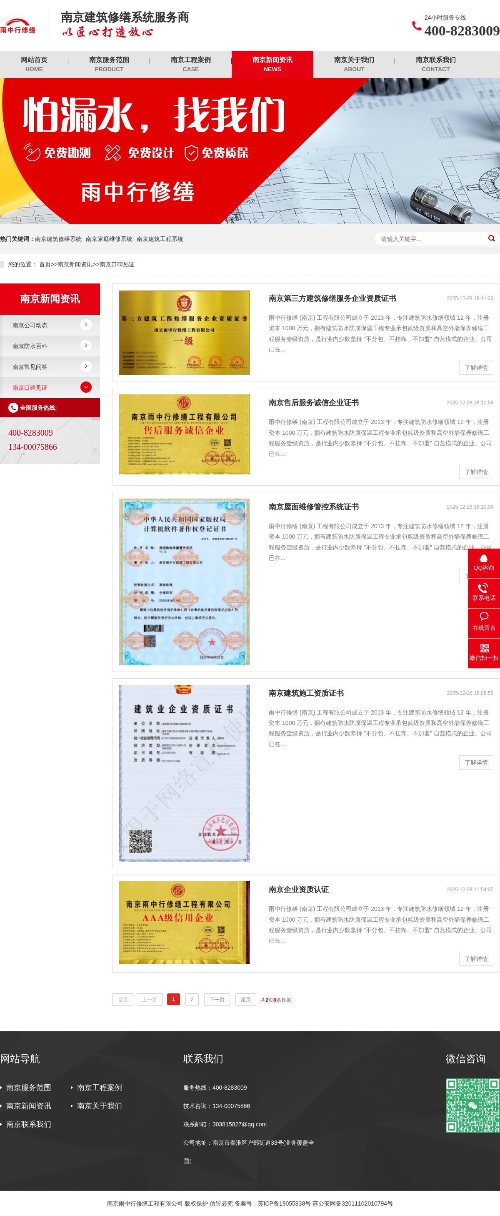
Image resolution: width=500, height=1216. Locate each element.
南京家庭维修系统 (109, 239)
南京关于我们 (354, 64)
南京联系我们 (436, 64)
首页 (45, 264)
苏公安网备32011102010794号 (352, 1203)
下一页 (217, 1000)
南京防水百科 (30, 346)
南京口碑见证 (117, 264)
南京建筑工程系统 (160, 239)
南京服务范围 (109, 64)
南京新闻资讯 (272, 64)
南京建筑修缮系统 (58, 239)
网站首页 (34, 64)
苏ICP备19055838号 (284, 1203)
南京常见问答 (30, 367)
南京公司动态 (30, 325)
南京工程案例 (191, 64)
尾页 (246, 1000)
